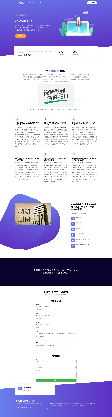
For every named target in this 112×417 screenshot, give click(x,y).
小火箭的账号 (20, 15)
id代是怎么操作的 (87, 403)
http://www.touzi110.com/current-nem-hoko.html (57, 409)
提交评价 (56, 381)
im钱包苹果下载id (59, 403)
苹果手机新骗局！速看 (72, 405)
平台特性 (35, 3)
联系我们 (92, 3)
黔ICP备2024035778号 (26, 407)
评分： (37, 365)
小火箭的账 (19, 3)
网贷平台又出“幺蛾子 (77, 403)
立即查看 (21, 36)
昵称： (37, 359)
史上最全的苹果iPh (68, 403)
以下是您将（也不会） (83, 405)
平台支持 (42, 3)
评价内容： (38, 371)
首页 (29, 3)
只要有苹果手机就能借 (62, 405)
